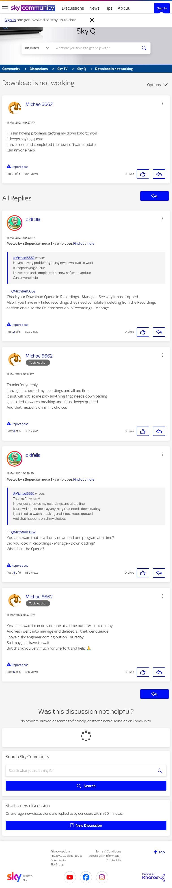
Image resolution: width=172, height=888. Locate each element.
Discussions (73, 8)
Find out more (83, 244)
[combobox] (96, 48)
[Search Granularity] (37, 48)
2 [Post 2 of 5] (14, 331)
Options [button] (154, 84)
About (124, 8)
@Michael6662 (23, 258)
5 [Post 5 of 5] (14, 671)
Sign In (162, 8)
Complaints (58, 860)
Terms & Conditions (108, 851)
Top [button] (162, 852)
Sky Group (57, 864)
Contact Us (114, 860)
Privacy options (61, 851)
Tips (108, 8)
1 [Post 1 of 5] (13, 173)
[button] (162, 103)
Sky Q (86, 30)
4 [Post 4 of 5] (14, 572)
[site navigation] (5, 8)
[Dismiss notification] (92, 20)
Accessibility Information (105, 855)
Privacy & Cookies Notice (66, 855)
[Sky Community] (33, 8)
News (94, 8)
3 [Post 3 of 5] (14, 431)
